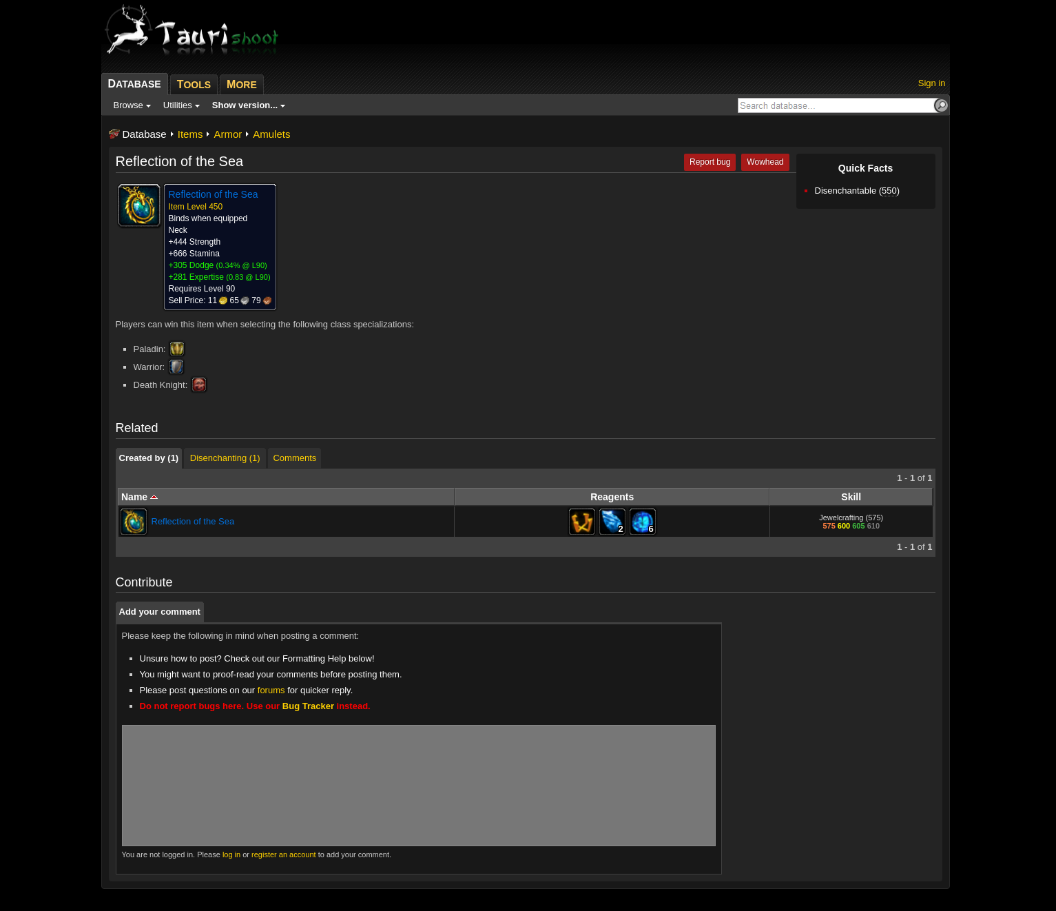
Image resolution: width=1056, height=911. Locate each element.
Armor (228, 134)
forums (271, 690)
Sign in (932, 83)
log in (231, 854)
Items (190, 134)
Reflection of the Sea (193, 521)
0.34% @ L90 (241, 265)
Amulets (271, 134)
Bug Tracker (308, 706)
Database (145, 134)
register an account (283, 854)
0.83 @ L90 (248, 277)
